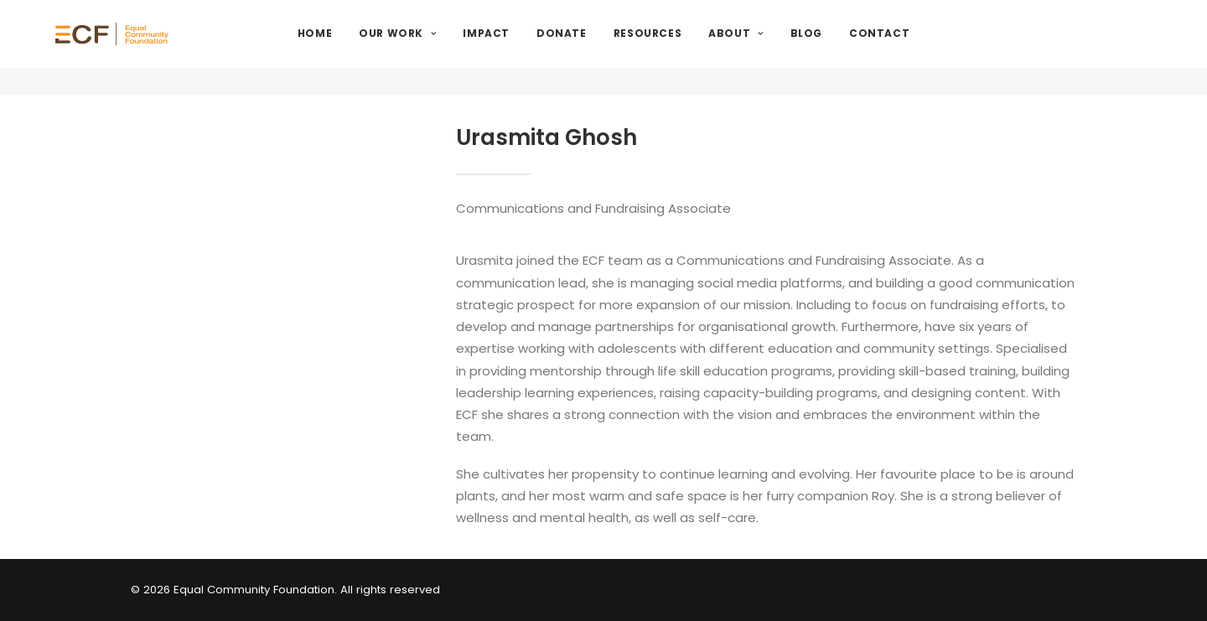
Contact (923, 47)
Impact (529, 47)
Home (358, 47)
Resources (691, 47)
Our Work (440, 47)
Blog (849, 47)
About (779, 47)
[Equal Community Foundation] (157, 48)
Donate (605, 47)
